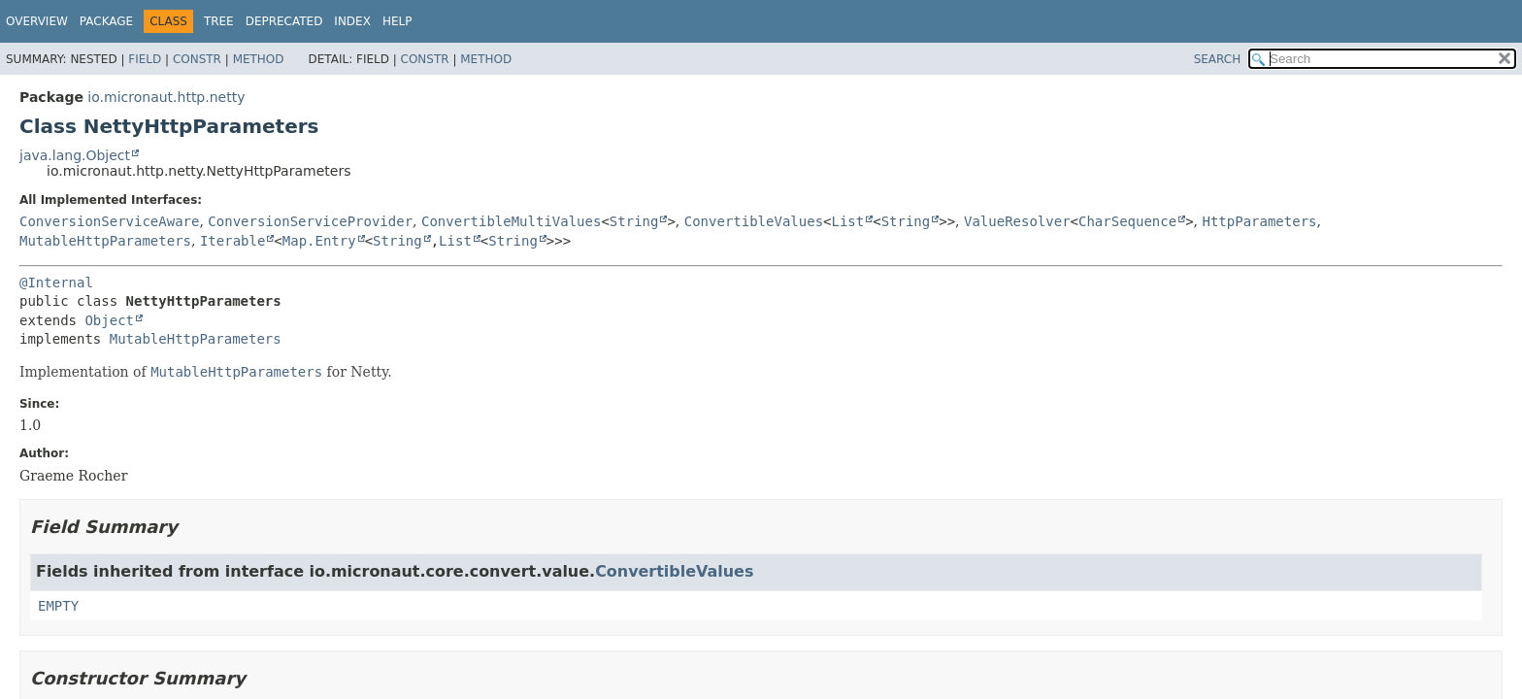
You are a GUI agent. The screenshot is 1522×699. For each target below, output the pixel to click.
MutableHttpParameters (105, 241)
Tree (219, 21)
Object (109, 320)
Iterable (232, 241)
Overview (37, 21)
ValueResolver (1017, 221)
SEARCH (1217, 59)
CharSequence (1127, 221)
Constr (197, 59)
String (634, 221)
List (848, 221)
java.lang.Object (74, 155)
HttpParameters (1260, 221)
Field (144, 59)
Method (258, 59)
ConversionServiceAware (109, 221)
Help (397, 21)
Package (106, 21)
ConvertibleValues (753, 221)
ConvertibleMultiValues (511, 221)
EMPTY (58, 606)
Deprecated (284, 21)
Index (352, 21)
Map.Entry (319, 241)
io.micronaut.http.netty (166, 97)
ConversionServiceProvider (310, 221)
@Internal (56, 282)
